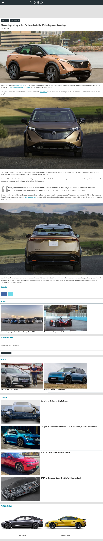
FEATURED (4, 397)
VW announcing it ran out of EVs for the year (19, 87)
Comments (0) (5, 20)
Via (6, 287)
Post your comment (15, 20)
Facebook (4, 294)
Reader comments (8, 338)
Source (3, 287)
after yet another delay (30, 197)
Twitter (10, 294)
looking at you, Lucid (19, 85)
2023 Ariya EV (43, 92)
